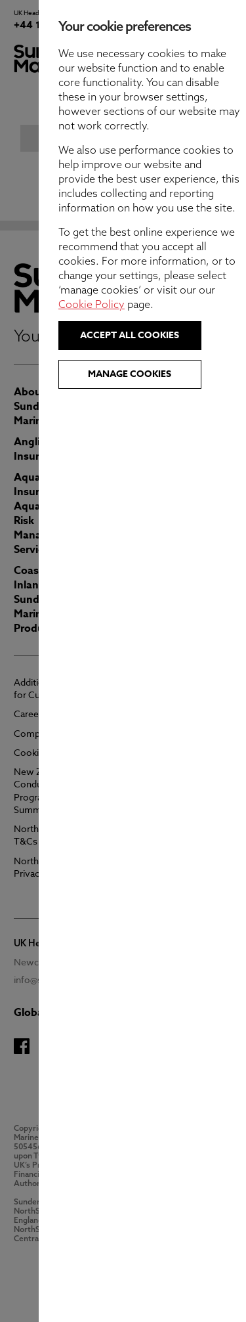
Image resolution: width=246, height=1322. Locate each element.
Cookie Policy (138, 304)
